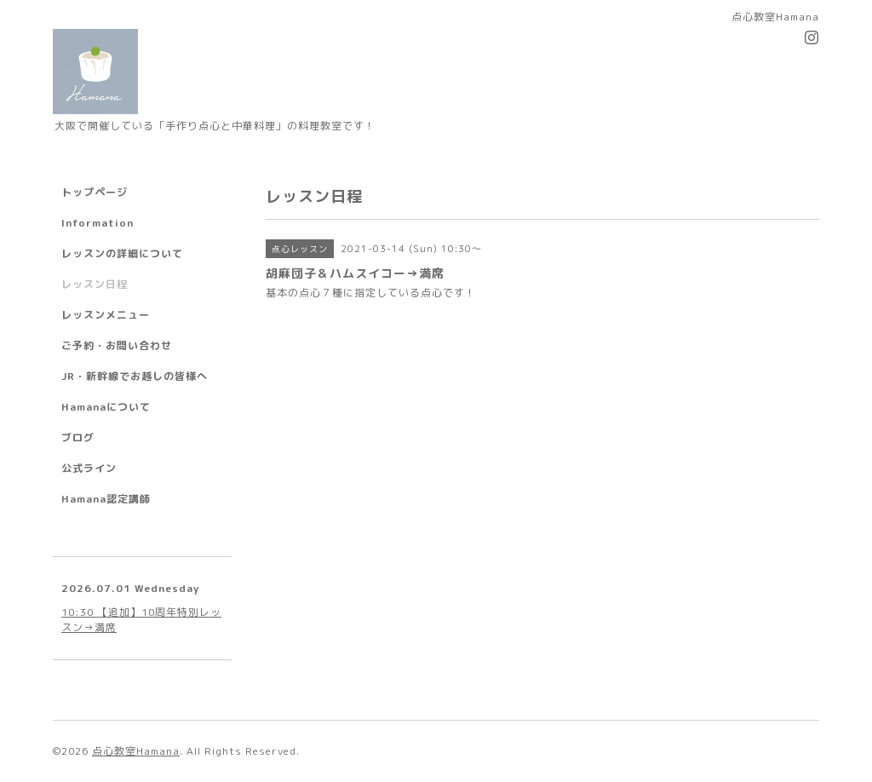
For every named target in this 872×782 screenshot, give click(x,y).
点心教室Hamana (136, 751)
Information (97, 223)
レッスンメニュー (105, 315)
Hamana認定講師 (106, 499)
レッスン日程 (94, 284)
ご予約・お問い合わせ (116, 345)
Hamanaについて (106, 407)
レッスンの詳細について (122, 253)
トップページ (94, 192)
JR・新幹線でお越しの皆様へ (134, 376)
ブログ (78, 437)
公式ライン (89, 468)
